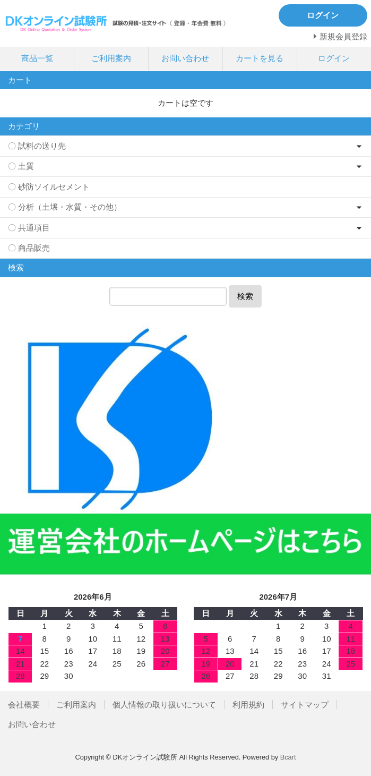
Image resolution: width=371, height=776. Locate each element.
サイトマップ (305, 704)
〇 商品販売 (29, 247)
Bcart (288, 757)
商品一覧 (37, 58)
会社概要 (24, 704)
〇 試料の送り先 (37, 145)
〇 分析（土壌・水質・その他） (65, 206)
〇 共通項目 (29, 227)
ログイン (334, 58)
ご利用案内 (111, 58)
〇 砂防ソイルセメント (49, 186)
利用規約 (248, 704)
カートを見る (259, 58)
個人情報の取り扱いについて (164, 704)
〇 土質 (21, 165)
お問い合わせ (185, 58)
